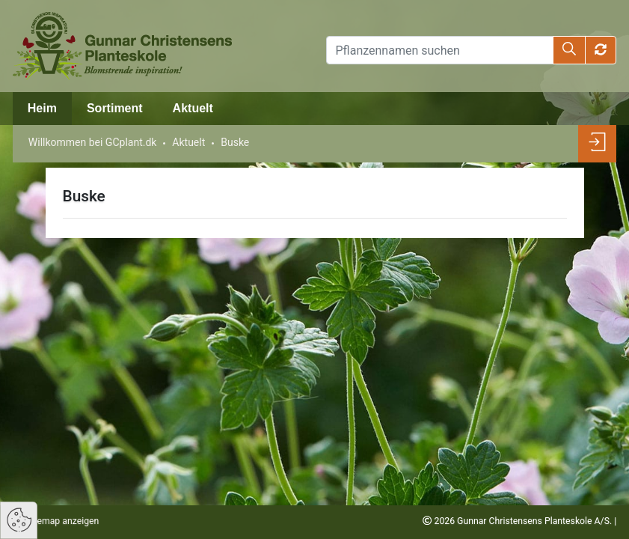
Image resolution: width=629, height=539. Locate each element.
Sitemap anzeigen (61, 521)
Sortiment (115, 108)
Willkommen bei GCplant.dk (92, 142)
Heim (42, 108)
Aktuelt (193, 108)
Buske (235, 142)
